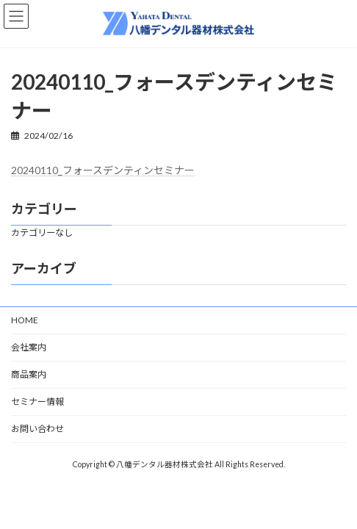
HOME (24, 319)
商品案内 (28, 374)
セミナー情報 (37, 401)
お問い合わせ (37, 428)
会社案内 (28, 347)
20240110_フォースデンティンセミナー (103, 170)
